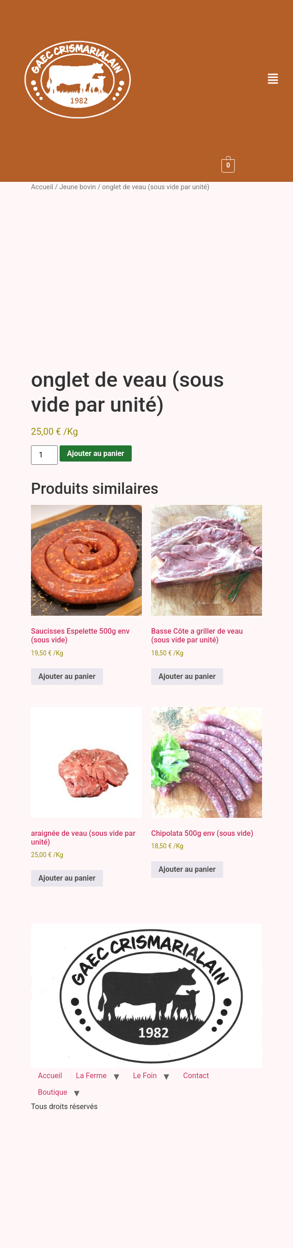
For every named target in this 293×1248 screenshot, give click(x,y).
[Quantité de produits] (44, 455)
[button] (273, 79)
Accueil (42, 187)
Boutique (52, 1092)
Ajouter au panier (95, 453)
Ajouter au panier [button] (67, 676)
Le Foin (145, 1075)
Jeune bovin (77, 187)
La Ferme (91, 1075)
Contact (196, 1075)
